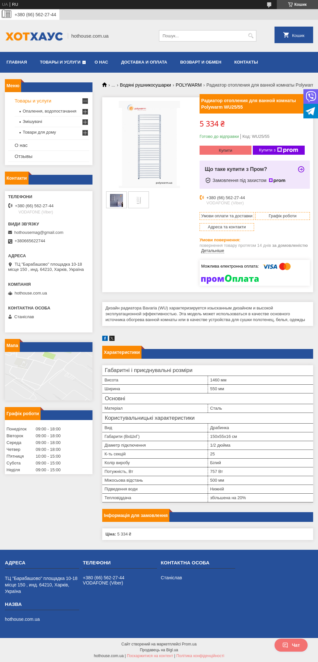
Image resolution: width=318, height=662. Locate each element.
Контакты (246, 62)
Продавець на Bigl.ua (159, 650)
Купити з (278, 150)
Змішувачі (32, 121)
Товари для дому (39, 132)
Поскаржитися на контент (150, 656)
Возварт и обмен (200, 62)
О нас (101, 62)
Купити (225, 150)
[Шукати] (250, 36)
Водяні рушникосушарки (145, 85)
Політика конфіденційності (200, 656)
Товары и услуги (60, 62)
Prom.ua (189, 644)
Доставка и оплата (144, 62)
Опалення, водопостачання (49, 111)
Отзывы (23, 156)
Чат (291, 645)
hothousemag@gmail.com (38, 232)
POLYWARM (189, 85)
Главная (16, 62)
